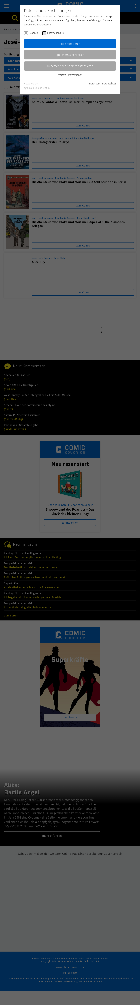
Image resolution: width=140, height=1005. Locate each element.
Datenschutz (109, 83)
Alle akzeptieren (70, 44)
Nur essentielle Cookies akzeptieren (70, 66)
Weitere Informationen (70, 75)
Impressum (94, 83)
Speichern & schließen (70, 55)
